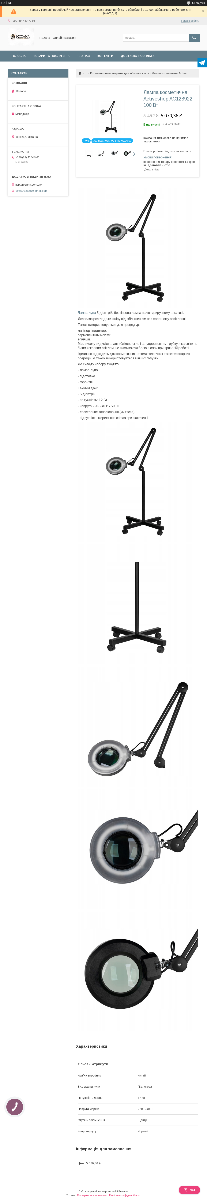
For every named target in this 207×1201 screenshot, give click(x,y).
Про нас (83, 56)
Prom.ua (123, 1191)
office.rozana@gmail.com (32, 190)
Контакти (105, 56)
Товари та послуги (49, 56)
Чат (189, 1190)
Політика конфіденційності (125, 1195)
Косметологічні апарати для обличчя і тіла (119, 73)
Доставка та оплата (137, 56)
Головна (18, 56)
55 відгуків (198, 2)
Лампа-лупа (87, 313)
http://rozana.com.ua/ (28, 184)
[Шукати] (194, 38)
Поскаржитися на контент (92, 1195)
